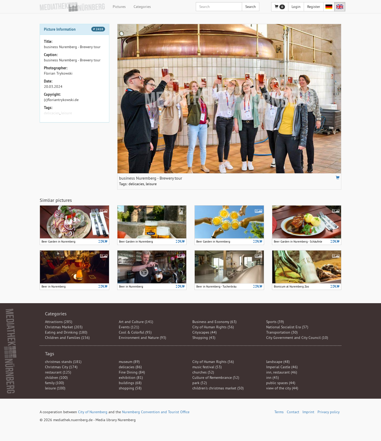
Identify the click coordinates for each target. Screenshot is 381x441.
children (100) (56, 377)
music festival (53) (207, 367)
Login (296, 6)
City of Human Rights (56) (213, 327)
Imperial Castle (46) (282, 367)
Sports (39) (275, 321)
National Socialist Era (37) (287, 327)
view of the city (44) (282, 388)
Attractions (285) (58, 321)
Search (250, 6)
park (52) (199, 382)
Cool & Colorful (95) (135, 332)
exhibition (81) (131, 377)
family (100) (54, 382)
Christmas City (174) (61, 367)
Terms (279, 412)
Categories (142, 6)
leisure (66, 113)
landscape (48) (278, 361)
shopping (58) (130, 388)
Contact (293, 412)
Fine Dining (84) (132, 372)
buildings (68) (130, 382)
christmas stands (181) (63, 361)
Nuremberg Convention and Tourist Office (155, 412)
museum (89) (129, 361)
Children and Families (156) (67, 337)
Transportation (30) (282, 332)
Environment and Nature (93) (142, 337)
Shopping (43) (203, 337)
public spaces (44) (280, 382)
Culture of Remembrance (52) (215, 377)
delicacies (52, 113)
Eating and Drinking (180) (66, 332)
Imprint (308, 412)
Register (313, 6)
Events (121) (129, 327)
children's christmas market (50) (218, 388)
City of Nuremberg (92, 412)
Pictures (119, 6)
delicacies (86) (130, 367)
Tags (49, 354)
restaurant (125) (58, 372)
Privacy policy (329, 412)
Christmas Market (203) (64, 327)
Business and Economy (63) (214, 321)
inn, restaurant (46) (281, 372)
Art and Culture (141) (136, 321)
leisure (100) (55, 388)
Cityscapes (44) (204, 332)
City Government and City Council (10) (297, 337)
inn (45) (272, 377)
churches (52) (203, 372)
